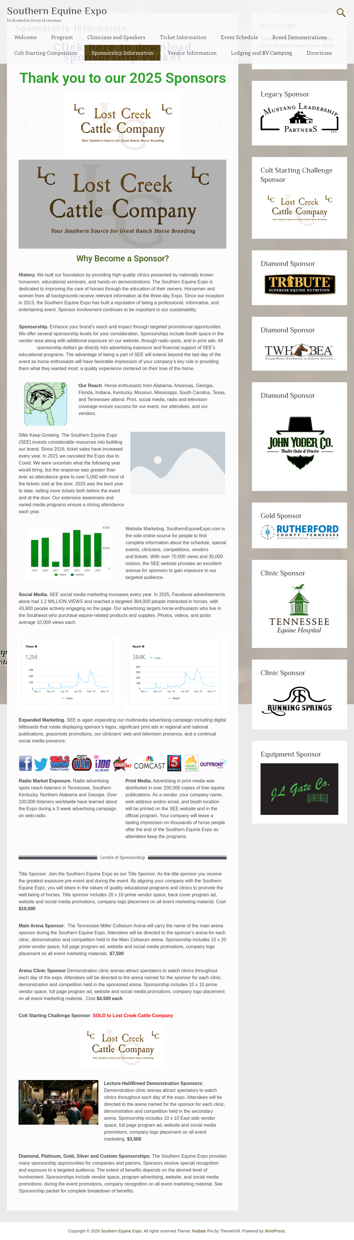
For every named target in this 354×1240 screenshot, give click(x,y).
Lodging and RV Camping (261, 52)
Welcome (25, 37)
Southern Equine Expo (57, 11)
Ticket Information (183, 37)
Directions (319, 52)
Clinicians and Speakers (116, 37)
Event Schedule (239, 37)
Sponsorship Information (122, 52)
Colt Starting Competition (45, 52)
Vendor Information (192, 52)
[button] (24, 125)
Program (62, 37)
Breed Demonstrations (299, 37)
